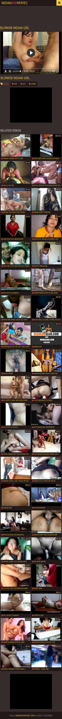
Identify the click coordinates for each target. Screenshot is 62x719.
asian (32, 83)
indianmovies (14, 2)
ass (23, 83)
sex (14, 83)
